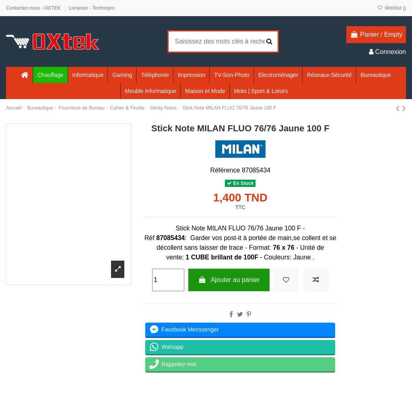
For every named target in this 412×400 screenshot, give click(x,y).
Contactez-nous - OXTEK (34, 8)
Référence (225, 170)
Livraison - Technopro (92, 8)
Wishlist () (391, 8)
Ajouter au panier (229, 279)
